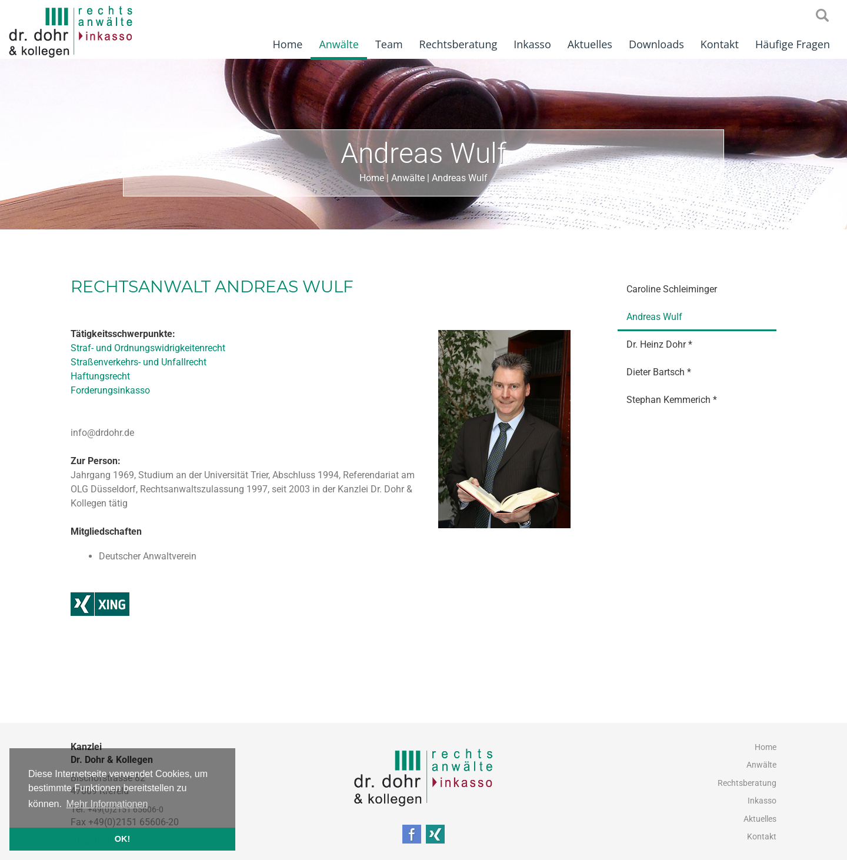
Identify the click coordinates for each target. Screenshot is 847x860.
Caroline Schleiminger (671, 289)
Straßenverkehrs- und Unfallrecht (138, 362)
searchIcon (822, 16)
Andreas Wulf (460, 178)
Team (389, 44)
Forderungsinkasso (110, 390)
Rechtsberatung (458, 44)
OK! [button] (122, 839)
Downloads (656, 44)
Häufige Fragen (792, 44)
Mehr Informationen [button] (107, 804)
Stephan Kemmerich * (671, 399)
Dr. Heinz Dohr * (659, 344)
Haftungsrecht (100, 376)
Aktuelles (590, 44)
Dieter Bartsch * (658, 372)
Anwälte (338, 44)
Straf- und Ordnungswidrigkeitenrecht (148, 348)
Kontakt (720, 44)
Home (288, 44)
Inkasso (532, 44)
